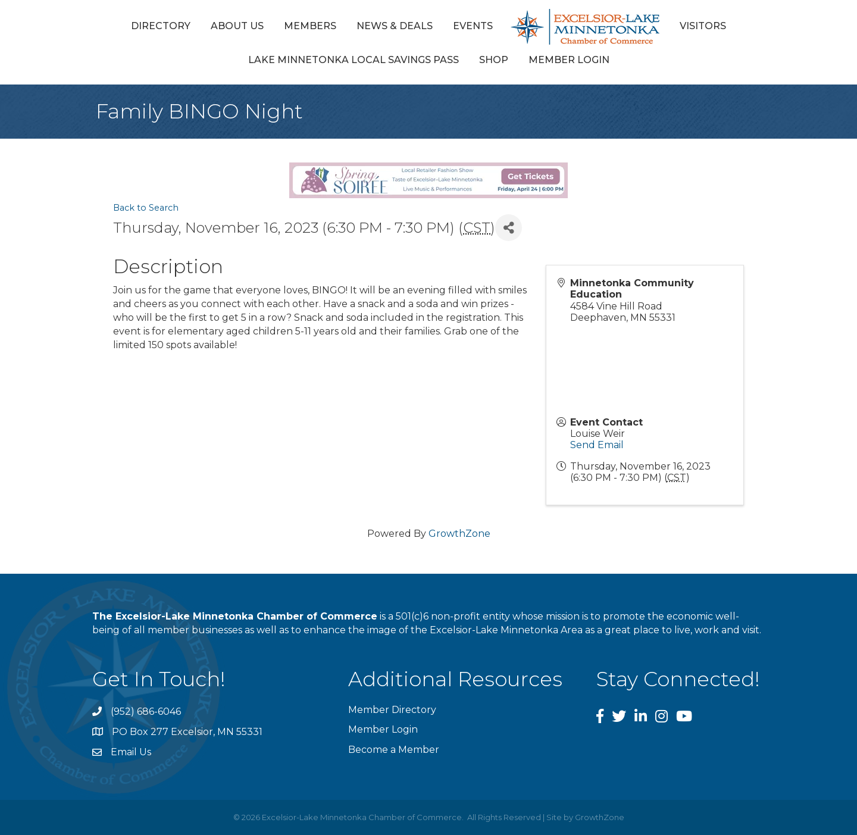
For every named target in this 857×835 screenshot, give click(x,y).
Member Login (568, 59)
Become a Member (393, 749)
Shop (493, 59)
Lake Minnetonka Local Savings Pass (353, 59)
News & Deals (394, 26)
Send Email (597, 445)
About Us (237, 26)
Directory (160, 26)
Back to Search (146, 207)
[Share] (508, 227)
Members (310, 26)
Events (473, 26)
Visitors (703, 26)
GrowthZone (459, 533)
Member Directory (392, 709)
